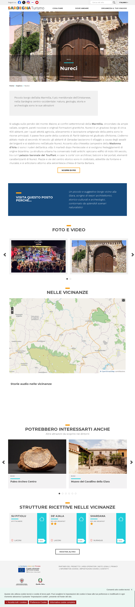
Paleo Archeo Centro (23, 481)
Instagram (28, 2)
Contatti (104, 569)
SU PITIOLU (18, 516)
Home (11, 86)
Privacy (114, 566)
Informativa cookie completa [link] (62, 602)
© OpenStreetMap (107, 371)
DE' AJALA (57, 516)
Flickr (32, 2)
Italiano (123, 2)
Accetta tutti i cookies (16, 602)
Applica (114, 2)
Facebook (19, 2)
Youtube (36, 2)
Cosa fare (57, 8)
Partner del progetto (69, 566)
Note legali (103, 566)
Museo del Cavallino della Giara (90, 481)
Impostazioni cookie (89, 569)
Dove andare (82, 8)
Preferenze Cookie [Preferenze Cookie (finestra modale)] (38, 602)
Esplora (19, 86)
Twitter (23, 2)
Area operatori (89, 566)
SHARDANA (97, 516)
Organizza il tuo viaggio (114, 8)
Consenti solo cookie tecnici (121, 589)
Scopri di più (69, 170)
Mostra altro (68, 552)
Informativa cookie (69, 569)
